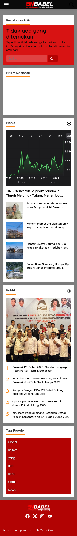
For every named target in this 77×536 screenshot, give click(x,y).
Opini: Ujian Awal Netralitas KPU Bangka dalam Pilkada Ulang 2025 (37, 403)
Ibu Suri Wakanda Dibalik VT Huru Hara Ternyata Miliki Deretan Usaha (47, 205)
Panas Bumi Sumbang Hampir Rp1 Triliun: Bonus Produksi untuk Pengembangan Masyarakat (48, 266)
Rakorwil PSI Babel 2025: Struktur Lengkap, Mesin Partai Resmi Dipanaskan (39, 368)
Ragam (12, 450)
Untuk (12, 482)
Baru (11, 474)
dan (10, 466)
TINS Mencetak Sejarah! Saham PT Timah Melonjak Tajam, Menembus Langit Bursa (33, 193)
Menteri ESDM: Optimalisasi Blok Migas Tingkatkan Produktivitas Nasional (46, 245)
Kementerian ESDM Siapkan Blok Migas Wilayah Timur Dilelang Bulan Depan (47, 225)
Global (12, 442)
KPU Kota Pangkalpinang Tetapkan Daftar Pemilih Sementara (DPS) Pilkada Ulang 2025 (40, 414)
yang (11, 458)
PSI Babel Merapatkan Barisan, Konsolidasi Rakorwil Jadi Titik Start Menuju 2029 (39, 380)
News (12, 490)
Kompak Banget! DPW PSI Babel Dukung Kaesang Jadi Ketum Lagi (37, 391)
